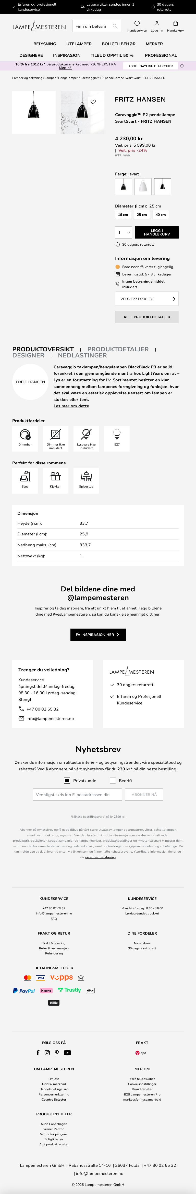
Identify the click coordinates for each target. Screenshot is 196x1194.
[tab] (46, 349)
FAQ (54, 919)
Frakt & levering (53, 943)
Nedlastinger (82, 355)
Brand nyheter (142, 1089)
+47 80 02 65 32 (43, 709)
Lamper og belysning (27, 78)
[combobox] (96, 26)
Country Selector (54, 1099)
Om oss (53, 1079)
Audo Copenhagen (54, 1124)
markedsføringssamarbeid (142, 1099)
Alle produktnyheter (54, 1144)
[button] (93, 102)
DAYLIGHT (150, 66)
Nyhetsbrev (142, 943)
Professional (161, 55)
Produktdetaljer (118, 349)
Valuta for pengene (54, 1134)
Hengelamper (68, 78)
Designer (28, 355)
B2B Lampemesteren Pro (142, 1094)
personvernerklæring (100, 857)
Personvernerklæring (54, 1094)
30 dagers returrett (142, 948)
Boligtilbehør (53, 1139)
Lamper (50, 78)
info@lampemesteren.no (50, 718)
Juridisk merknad (54, 1084)
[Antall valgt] (123, 232)
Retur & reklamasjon (54, 948)
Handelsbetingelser (54, 1089)
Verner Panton (53, 1129)
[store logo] (39, 26)
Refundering (54, 953)
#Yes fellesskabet (142, 1079)
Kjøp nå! (65, 67)
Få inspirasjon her (95, 634)
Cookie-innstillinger (142, 1084)
